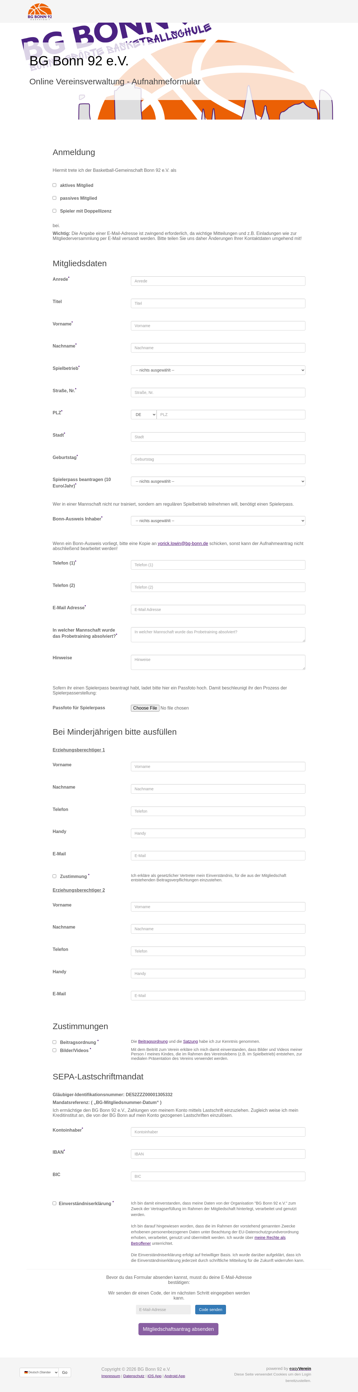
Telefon (60, 809)
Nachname (65, 345)
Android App (174, 1376)
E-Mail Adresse (69, 607)
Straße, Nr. (64, 390)
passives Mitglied (75, 198)
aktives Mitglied (73, 185)
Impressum (111, 1376)
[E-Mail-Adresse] (163, 1309)
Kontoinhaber (68, 1129)
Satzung (190, 1041)
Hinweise (62, 657)
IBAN (59, 1152)
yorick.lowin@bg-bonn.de (183, 543)
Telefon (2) (64, 585)
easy (300, 1368)
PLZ (57, 412)
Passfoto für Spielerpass (79, 707)
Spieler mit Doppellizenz (82, 211)
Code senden (210, 1309)
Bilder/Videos (72, 1050)
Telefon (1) (64, 562)
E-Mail (59, 853)
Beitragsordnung (75, 1042)
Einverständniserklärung (83, 1203)
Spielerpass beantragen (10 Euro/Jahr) (82, 482)
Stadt (59, 434)
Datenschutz (134, 1376)
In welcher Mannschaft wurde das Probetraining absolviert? (85, 633)
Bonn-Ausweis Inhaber (77, 518)
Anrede (61, 279)
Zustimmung (71, 876)
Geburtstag (65, 457)
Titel (57, 301)
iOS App (154, 1376)
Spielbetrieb (66, 368)
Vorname (63, 323)
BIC (56, 1174)
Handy (59, 831)
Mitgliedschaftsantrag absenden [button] (178, 1329)
